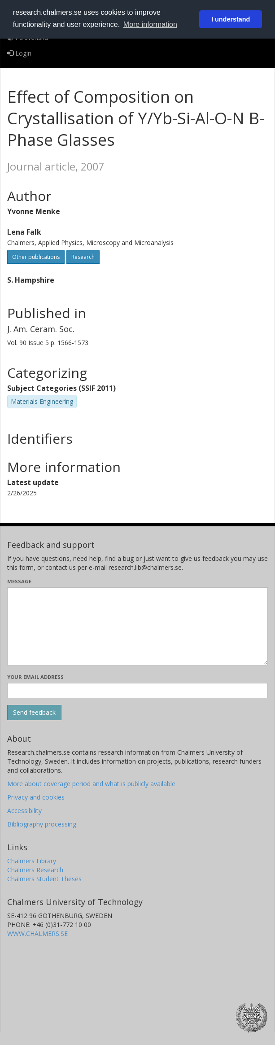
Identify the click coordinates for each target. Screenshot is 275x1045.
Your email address (35, 676)
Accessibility (24, 810)
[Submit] (34, 712)
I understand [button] (230, 19)
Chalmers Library (31, 861)
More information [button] (150, 24)
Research (83, 257)
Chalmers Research (35, 870)
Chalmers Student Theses (44, 878)
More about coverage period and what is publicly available (91, 783)
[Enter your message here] (137, 626)
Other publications (36, 257)
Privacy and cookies (36, 797)
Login (19, 53)
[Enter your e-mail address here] (137, 690)
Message (19, 581)
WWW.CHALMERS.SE (37, 933)
